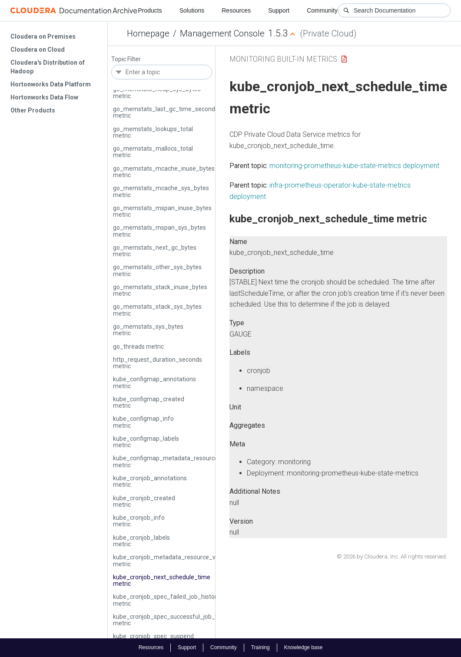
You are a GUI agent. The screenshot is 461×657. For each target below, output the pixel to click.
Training (260, 647)
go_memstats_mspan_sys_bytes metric (159, 231)
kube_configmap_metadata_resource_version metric (177, 461)
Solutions (192, 10)
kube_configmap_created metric (148, 402)
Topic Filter (126, 59)
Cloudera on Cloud (37, 49)
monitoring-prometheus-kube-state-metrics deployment (354, 166)
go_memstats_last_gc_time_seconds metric (165, 112)
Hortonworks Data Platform (50, 84)
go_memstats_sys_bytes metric (148, 330)
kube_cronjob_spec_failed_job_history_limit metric (174, 600)
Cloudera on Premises (43, 36)
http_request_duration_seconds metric (157, 363)
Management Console (222, 33)
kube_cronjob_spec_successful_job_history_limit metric (181, 620)
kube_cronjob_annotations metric (150, 481)
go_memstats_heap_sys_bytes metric (157, 92)
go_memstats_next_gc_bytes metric (154, 251)
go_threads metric (138, 346)
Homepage (148, 33)
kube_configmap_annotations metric (154, 382)
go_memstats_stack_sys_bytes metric (157, 310)
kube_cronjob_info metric (139, 521)
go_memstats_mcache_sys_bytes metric (161, 191)
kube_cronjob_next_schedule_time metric (161, 580)
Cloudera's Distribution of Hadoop (47, 67)
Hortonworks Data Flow (44, 97)
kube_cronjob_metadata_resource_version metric (172, 560)
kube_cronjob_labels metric (141, 541)
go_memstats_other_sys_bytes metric (157, 270)
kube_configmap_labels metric (146, 442)
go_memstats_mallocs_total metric (153, 151)
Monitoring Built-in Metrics (283, 59)
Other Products (32, 110)
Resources (236, 10)
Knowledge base (303, 647)
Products (150, 10)
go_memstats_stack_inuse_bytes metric (160, 290)
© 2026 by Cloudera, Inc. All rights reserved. (392, 556)
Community (322, 10)
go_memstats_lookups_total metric (153, 132)
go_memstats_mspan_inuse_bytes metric (162, 211)
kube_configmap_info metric (143, 422)
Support (278, 10)
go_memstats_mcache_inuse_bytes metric (164, 171)
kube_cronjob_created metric (144, 501)
